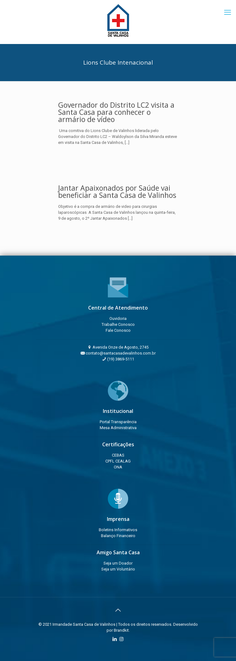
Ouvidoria (118, 318)
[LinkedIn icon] (115, 639)
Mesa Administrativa (118, 427)
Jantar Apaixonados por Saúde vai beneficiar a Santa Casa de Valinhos (117, 191)
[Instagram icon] (121, 639)
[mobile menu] (227, 12)
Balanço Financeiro (118, 535)
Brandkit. (122, 630)
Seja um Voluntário (118, 569)
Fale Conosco (118, 330)
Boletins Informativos (118, 529)
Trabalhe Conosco (118, 324)
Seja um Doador (118, 563)
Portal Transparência (118, 421)
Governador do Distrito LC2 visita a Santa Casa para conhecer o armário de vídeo (116, 112)
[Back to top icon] (118, 610)
